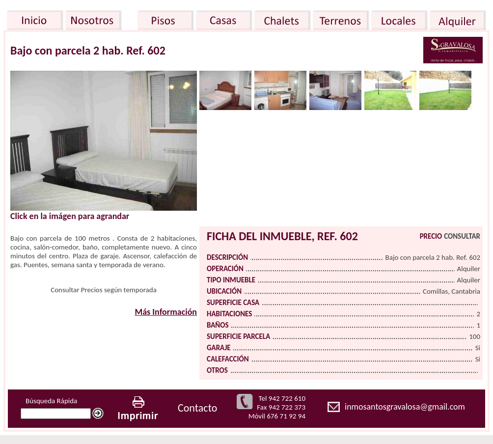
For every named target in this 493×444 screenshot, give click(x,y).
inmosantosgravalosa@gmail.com (405, 406)
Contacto (197, 408)
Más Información (166, 311)
